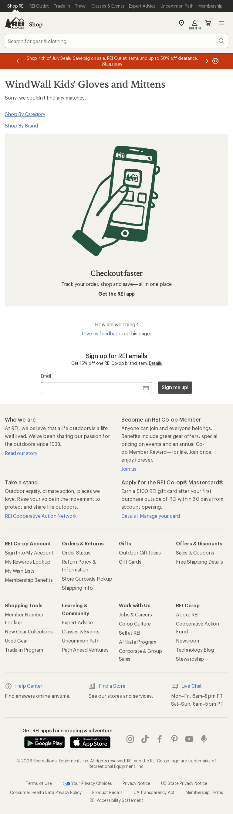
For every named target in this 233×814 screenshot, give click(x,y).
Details (155, 363)
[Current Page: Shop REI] (16, 6)
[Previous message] (17, 61)
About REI (187, 614)
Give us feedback (101, 333)
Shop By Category (25, 114)
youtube (189, 739)
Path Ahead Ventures (85, 650)
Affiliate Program (137, 642)
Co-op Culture (135, 623)
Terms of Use (39, 783)
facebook (159, 739)
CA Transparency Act (154, 792)
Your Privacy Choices (87, 783)
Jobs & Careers (135, 614)
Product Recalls (107, 792)
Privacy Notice (136, 783)
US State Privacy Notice (184, 783)
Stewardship (190, 659)
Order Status (76, 552)
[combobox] (116, 41)
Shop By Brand (21, 125)
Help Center (23, 686)
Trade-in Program (24, 650)
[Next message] (207, 61)
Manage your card (160, 516)
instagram (130, 739)
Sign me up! (175, 387)
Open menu (221, 23)
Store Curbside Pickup (87, 579)
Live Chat (186, 686)
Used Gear (16, 640)
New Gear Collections (29, 631)
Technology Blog (195, 650)
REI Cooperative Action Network (41, 516)
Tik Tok (145, 739)
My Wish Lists (20, 571)
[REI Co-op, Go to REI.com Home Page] (14, 23)
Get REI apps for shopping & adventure (67, 730)
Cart (208, 23)
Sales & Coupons (195, 552)
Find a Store (107, 686)
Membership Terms (204, 792)
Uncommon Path (81, 640)
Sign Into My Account (29, 552)
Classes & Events (80, 631)
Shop (35, 24)
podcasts (204, 739)
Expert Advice (77, 622)
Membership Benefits (29, 580)
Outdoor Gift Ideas (140, 552)
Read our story (21, 453)
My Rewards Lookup (27, 562)
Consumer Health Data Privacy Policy (45, 792)
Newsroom (188, 640)
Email (46, 375)
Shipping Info (77, 588)
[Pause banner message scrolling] (215, 61)
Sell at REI (129, 633)
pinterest (174, 739)
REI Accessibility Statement (116, 800)
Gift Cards (130, 562)
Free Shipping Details (199, 562)
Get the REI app (116, 294)
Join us (129, 469)
